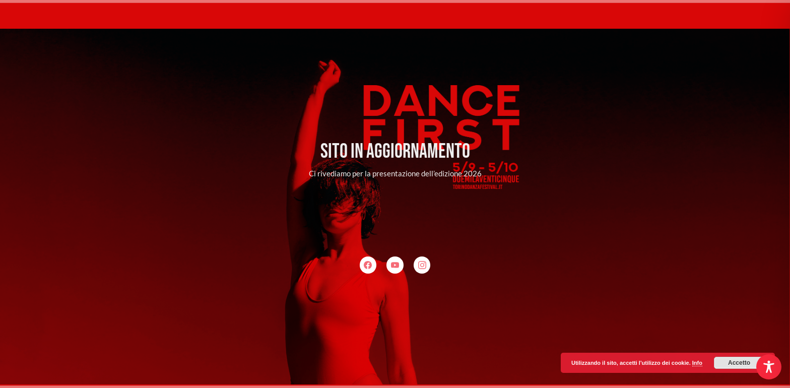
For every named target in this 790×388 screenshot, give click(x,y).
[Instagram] (422, 265)
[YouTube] (395, 265)
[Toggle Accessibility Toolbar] (768, 366)
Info (697, 363)
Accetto (739, 362)
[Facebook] (368, 265)
